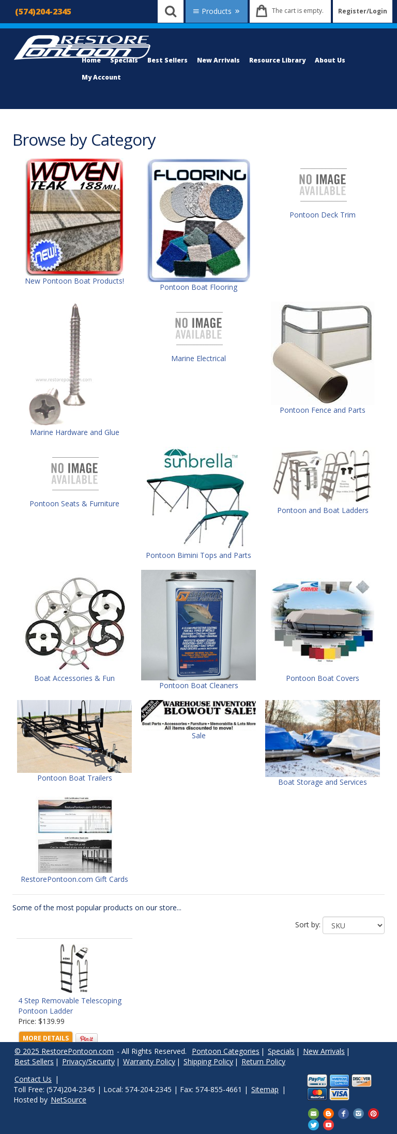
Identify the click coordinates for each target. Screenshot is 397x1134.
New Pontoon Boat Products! (74, 281)
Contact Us (33, 1079)
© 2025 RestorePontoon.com (64, 1051)
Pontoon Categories (225, 1051)
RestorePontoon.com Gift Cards (74, 879)
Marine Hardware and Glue (74, 432)
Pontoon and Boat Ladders (323, 510)
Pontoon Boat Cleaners (198, 685)
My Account (101, 77)
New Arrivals (218, 60)
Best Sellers (167, 60)
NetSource (68, 1100)
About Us (330, 60)
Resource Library (277, 60)
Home (91, 60)
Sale (199, 735)
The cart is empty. (298, 10)
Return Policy (263, 1061)
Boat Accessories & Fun (74, 678)
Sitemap (265, 1089)
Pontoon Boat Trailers (74, 778)
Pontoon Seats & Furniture (74, 503)
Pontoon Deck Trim (322, 215)
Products (216, 11)
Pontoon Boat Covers (322, 678)
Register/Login (362, 11)
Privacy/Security (88, 1061)
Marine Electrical (198, 358)
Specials (124, 60)
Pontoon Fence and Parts (322, 410)
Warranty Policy (149, 1061)
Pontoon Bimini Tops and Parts (198, 555)
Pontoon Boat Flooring (198, 287)
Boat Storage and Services (322, 782)
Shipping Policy (208, 1061)
